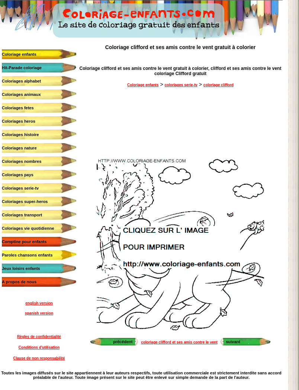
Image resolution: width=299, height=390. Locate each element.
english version (38, 303)
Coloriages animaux (21, 94)
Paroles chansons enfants (27, 255)
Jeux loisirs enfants (21, 268)
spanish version (39, 313)
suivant (233, 341)
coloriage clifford (218, 85)
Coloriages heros (18, 121)
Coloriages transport (22, 215)
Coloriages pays (17, 175)
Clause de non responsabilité (39, 358)
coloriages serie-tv (180, 85)
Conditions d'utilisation (39, 347)
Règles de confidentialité (39, 337)
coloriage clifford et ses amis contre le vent (179, 342)
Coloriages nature (19, 148)
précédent (123, 341)
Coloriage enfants (19, 54)
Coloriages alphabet (21, 81)
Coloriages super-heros (25, 201)
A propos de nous (19, 282)
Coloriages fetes (18, 108)
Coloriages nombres (21, 161)
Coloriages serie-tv (20, 188)
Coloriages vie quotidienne (28, 228)
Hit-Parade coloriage (22, 67)
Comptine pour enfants (24, 241)
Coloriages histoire (20, 134)
